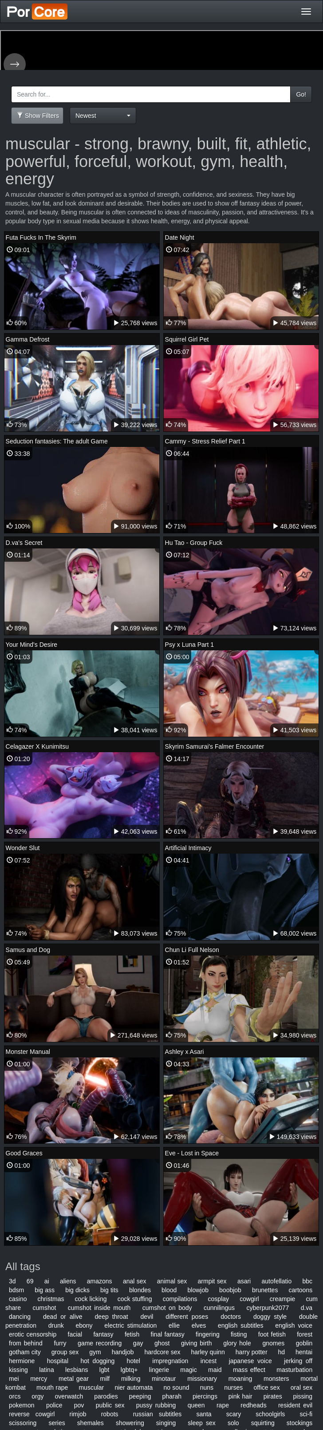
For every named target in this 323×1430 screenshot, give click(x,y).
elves (199, 1325)
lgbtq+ (129, 1369)
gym (95, 1352)
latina (46, 1369)
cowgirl (249, 1298)
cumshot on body (167, 1307)
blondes (140, 1290)
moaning (240, 1378)
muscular (91, 1387)
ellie (174, 1325)
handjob (123, 1352)
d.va (306, 1307)
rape (223, 1405)
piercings (205, 1396)
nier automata (133, 1387)
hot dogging (97, 1360)
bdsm (16, 1290)
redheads (253, 1405)
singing (166, 1422)
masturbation (294, 1369)
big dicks (77, 1290)
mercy (38, 1378)
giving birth (196, 1343)
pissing (303, 1396)
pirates (273, 1396)
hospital (57, 1360)
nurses (233, 1387)
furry (60, 1343)
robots (109, 1414)
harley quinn (208, 1352)
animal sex (172, 1281)
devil (147, 1316)
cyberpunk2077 (268, 1307)
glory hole (237, 1343)
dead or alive (63, 1316)
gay (138, 1343)
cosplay (218, 1298)
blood (169, 1290)
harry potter (252, 1352)
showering (130, 1422)
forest (304, 1334)
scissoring (22, 1422)
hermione (22, 1360)
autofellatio (277, 1281)
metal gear (74, 1378)
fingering (208, 1334)
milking (131, 1378)
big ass (45, 1290)
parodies (106, 1396)
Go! (301, 94)
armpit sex (212, 1281)
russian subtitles (157, 1414)
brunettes (265, 1290)
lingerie (159, 1369)
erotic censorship (32, 1334)
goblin (304, 1343)
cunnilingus (219, 1307)
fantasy (103, 1334)
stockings (299, 1422)
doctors (231, 1316)
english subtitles (241, 1325)
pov (79, 1405)
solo (233, 1422)
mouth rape (52, 1387)
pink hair (240, 1396)
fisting (239, 1334)
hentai (303, 1352)
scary (233, 1414)
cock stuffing (135, 1298)
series (56, 1422)
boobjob (230, 1290)
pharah (171, 1396)
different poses (186, 1316)
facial (75, 1334)
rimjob (77, 1414)
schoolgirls (270, 1414)
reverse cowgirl (32, 1414)
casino (18, 1298)
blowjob (197, 1290)
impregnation (170, 1360)
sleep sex (201, 1422)
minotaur (164, 1378)
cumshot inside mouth (99, 1307)
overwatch (69, 1396)
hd (281, 1352)
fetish (132, 1334)
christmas (51, 1298)
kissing (18, 1369)
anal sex (134, 1281)
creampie (282, 1298)
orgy (37, 1396)
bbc (308, 1281)
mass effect (249, 1369)
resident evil (295, 1405)
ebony (83, 1325)
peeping (140, 1396)
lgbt (104, 1369)
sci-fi (305, 1414)
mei (14, 1378)
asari (244, 1281)
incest (209, 1360)
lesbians (76, 1369)
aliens (68, 1281)
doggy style (270, 1316)
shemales (90, 1422)
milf (105, 1378)
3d (12, 1281)
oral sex (301, 1387)
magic (188, 1369)
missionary (202, 1378)
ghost (161, 1343)
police (54, 1405)
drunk (56, 1325)
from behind (26, 1343)
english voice (293, 1325)
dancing (20, 1316)
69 (30, 1281)
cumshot (44, 1307)
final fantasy (168, 1334)
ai (46, 1281)
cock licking (91, 1298)
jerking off (298, 1360)
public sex (110, 1405)
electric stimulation (130, 1325)
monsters (276, 1378)
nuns (206, 1387)
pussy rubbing (156, 1405)
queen (196, 1405)
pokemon (22, 1405)
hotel (133, 1360)
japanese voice (250, 1360)
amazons (99, 1281)
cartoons (301, 1290)
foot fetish (272, 1334)
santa (203, 1414)
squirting (263, 1422)
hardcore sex (162, 1352)
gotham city (25, 1352)
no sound (176, 1387)
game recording (100, 1343)
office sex (266, 1387)
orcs (14, 1396)
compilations (180, 1298)
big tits (109, 1290)
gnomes (273, 1343)
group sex (65, 1352)
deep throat (111, 1316)
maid (214, 1369)
